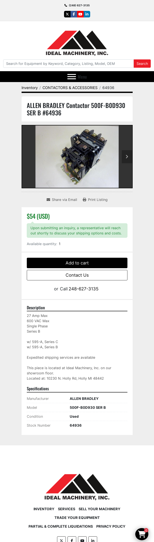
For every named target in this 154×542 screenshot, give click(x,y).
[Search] (68, 63)
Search (142, 63)
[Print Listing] (95, 199)
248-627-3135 (83, 288)
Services (66, 509)
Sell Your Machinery (99, 509)
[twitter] (67, 14)
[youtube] (80, 14)
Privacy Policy (110, 526)
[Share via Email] (62, 199)
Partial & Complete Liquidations (61, 526)
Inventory (44, 509)
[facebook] (74, 14)
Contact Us (77, 275)
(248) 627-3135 (79, 5)
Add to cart (77, 263)
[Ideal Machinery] (77, 483)
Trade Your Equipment (77, 517)
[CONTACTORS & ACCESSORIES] (70, 88)
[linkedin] (87, 14)
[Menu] (71, 76)
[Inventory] (30, 88)
